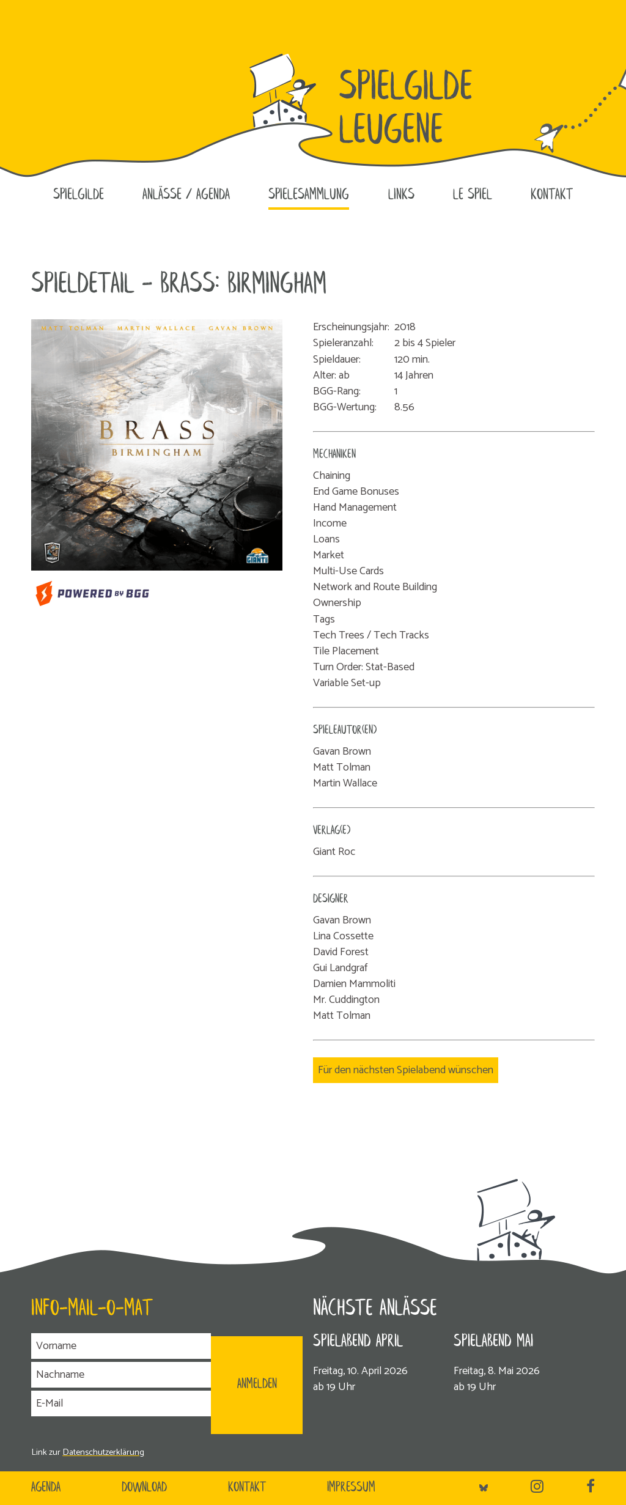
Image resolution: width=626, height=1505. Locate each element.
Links (401, 195)
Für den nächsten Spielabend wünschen (405, 1070)
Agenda (46, 1488)
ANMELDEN (257, 1384)
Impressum (351, 1488)
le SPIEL (472, 195)
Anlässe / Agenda (186, 195)
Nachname (60, 1375)
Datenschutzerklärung (103, 1452)
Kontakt (552, 195)
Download (144, 1488)
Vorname (56, 1346)
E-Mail (49, 1403)
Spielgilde (78, 195)
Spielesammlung (308, 195)
